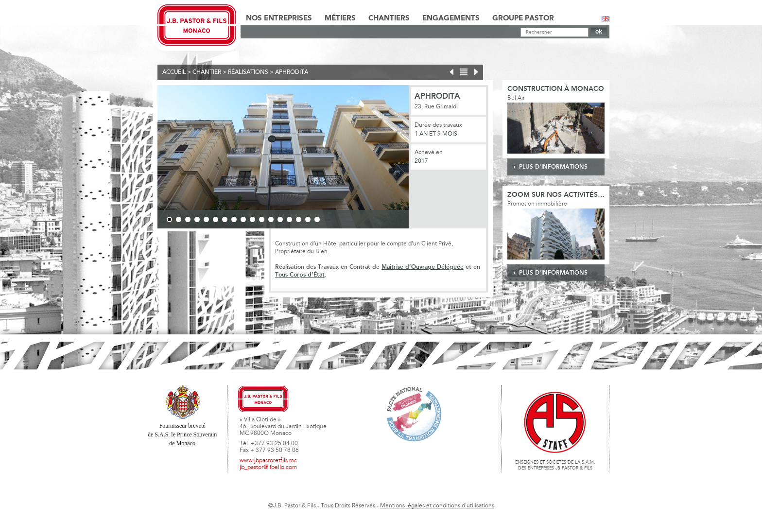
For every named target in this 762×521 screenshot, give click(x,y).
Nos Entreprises (279, 18)
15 (298, 219)
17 (317, 219)
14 (289, 219)
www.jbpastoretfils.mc (268, 460)
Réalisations (248, 72)
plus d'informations (553, 167)
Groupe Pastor (523, 18)
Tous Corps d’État (300, 275)
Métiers (340, 18)
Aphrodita (291, 72)
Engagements (451, 18)
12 (271, 219)
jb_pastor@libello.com (268, 467)
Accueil (174, 72)
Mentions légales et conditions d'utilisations (437, 506)
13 (280, 219)
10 (252, 219)
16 (308, 219)
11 (261, 219)
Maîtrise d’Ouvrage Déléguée (422, 267)
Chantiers (389, 18)
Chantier (206, 72)
